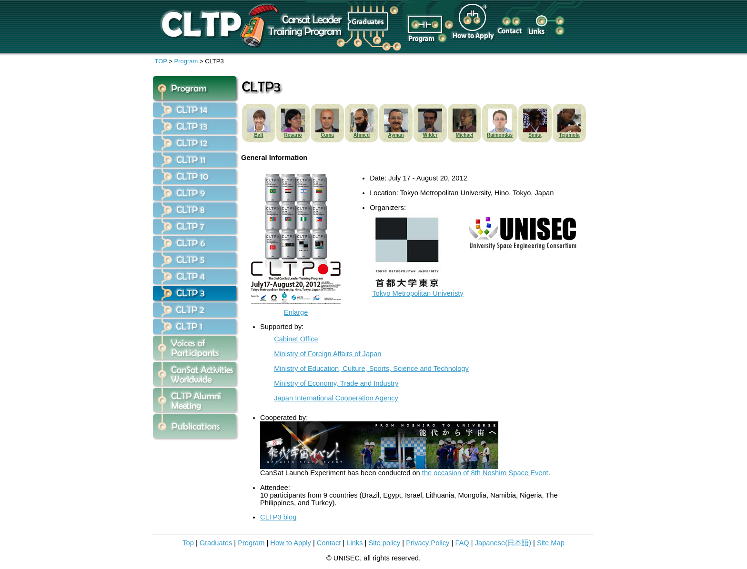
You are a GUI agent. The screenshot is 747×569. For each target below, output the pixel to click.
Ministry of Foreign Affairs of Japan (327, 354)
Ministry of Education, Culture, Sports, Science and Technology (371, 368)
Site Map (551, 543)
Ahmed (361, 135)
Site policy (384, 543)
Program (186, 61)
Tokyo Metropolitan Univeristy (417, 290)
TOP (160, 61)
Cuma (327, 135)
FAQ (462, 543)
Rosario (293, 135)
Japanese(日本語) (503, 543)
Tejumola (569, 135)
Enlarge (295, 309)
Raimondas (500, 135)
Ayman (396, 135)
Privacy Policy (427, 543)
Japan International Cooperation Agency (336, 398)
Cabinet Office (296, 339)
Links (354, 543)
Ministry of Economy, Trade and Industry (336, 383)
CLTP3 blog (278, 517)
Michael (465, 135)
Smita (534, 135)
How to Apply (290, 543)
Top (188, 543)
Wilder (430, 135)
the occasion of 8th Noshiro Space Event (485, 473)
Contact (329, 543)
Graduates (216, 543)
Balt (258, 135)
